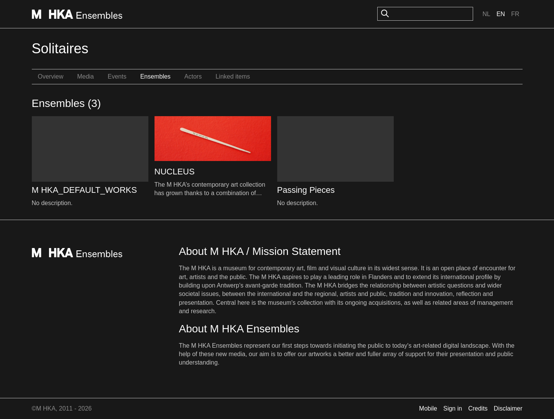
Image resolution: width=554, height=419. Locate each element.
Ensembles (155, 76)
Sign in (452, 408)
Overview (51, 76)
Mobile (428, 408)
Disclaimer (508, 408)
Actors (193, 76)
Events (117, 76)
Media (85, 76)
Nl (486, 14)
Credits (478, 408)
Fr (515, 14)
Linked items (232, 76)
